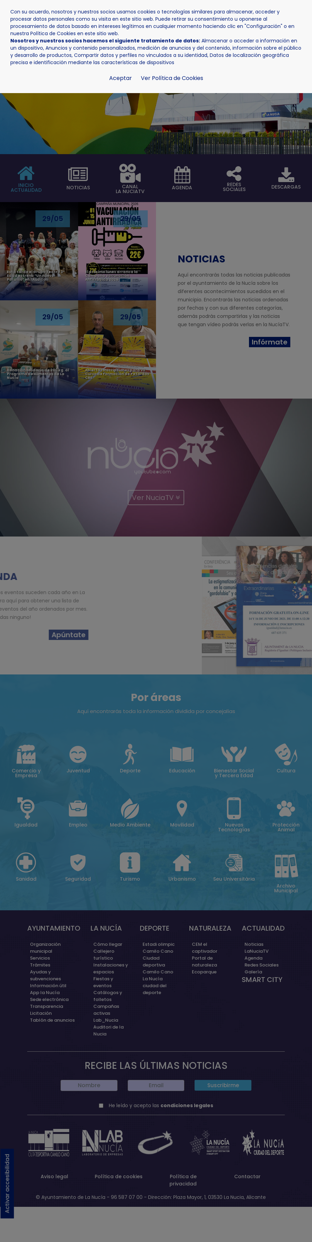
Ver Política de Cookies (172, 78)
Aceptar (120, 78)
